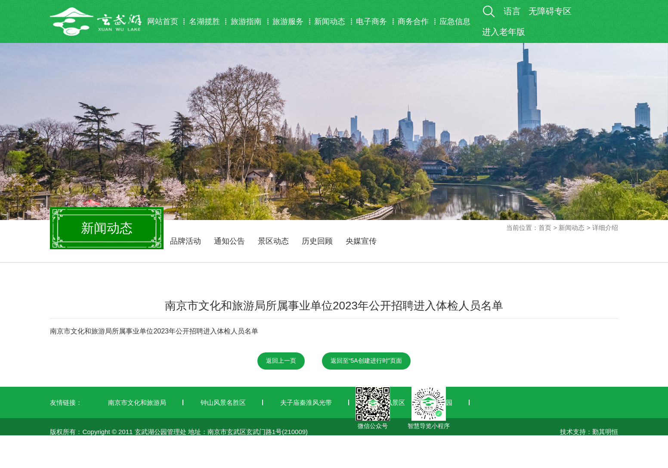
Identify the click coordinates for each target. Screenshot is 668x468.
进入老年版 (503, 32)
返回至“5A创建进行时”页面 (366, 360)
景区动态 (273, 241)
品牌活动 (185, 241)
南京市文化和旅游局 (137, 402)
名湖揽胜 (204, 21)
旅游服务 (287, 21)
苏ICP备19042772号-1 (82, 462)
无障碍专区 (550, 11)
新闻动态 (329, 21)
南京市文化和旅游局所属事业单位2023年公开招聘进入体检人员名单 (154, 331)
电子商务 (371, 21)
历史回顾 (317, 241)
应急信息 (454, 21)
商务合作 (413, 21)
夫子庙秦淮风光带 (306, 402)
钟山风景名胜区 (223, 402)
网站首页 (162, 21)
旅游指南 (246, 21)
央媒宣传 (361, 241)
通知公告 (229, 241)
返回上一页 (281, 360)
